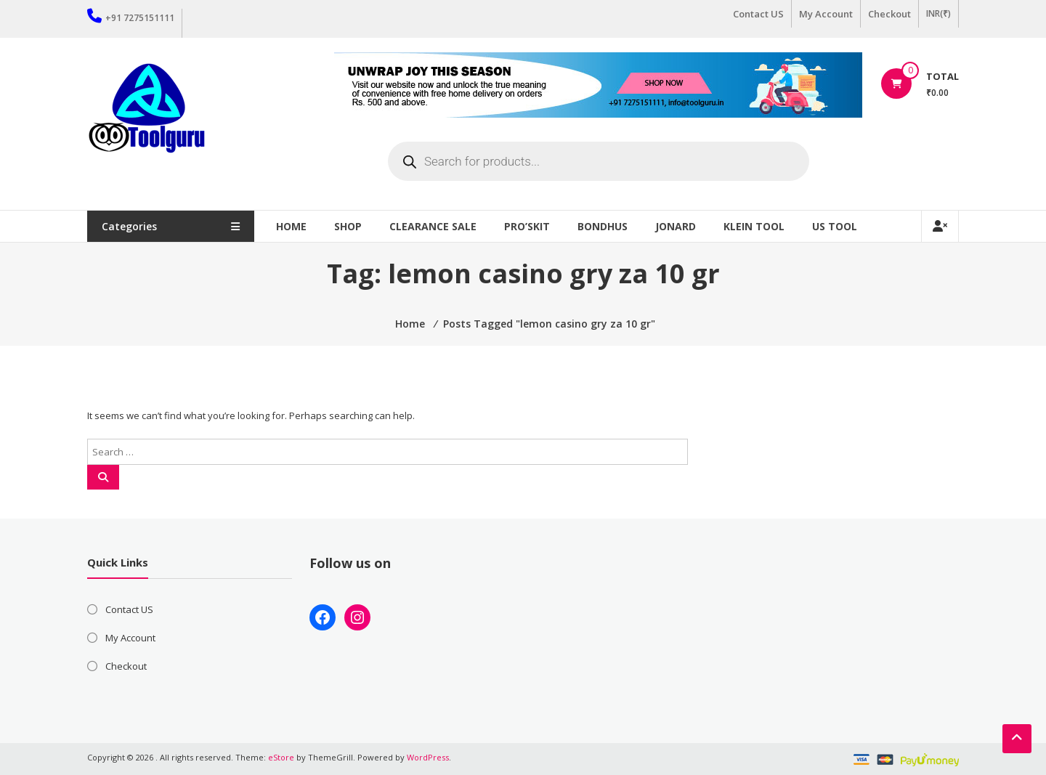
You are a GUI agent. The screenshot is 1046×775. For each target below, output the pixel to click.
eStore (281, 757)
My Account (826, 13)
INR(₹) (938, 13)
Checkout (889, 13)
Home (291, 226)
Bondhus (602, 226)
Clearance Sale (433, 226)
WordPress (428, 757)
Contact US (758, 13)
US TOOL (834, 226)
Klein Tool (753, 226)
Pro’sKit (527, 226)
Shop (348, 226)
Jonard (675, 226)
